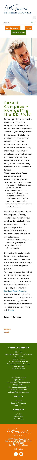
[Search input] (16, 22)
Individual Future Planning (15, 291)
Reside (11, 310)
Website (7, 329)
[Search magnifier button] (34, 22)
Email (6, 332)
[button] (34, 17)
